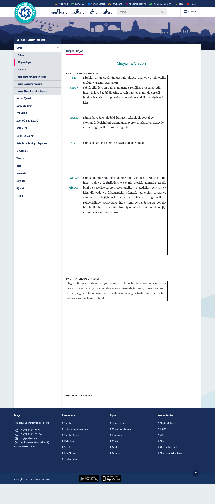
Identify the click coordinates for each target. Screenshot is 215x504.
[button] (192, 4)
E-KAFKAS (190, 12)
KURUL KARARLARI (37, 136)
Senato (67, 447)
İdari (18, 165)
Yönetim (20, 158)
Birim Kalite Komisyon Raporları (31, 143)
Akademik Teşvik (168, 423)
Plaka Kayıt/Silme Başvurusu (173, 453)
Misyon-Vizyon (24, 62)
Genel (37, 47)
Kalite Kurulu (70, 441)
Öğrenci (37, 188)
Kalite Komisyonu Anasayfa (30, 84)
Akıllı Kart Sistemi (168, 447)
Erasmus (116, 453)
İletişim (19, 195)
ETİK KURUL (21, 113)
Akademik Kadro (24, 106)
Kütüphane (117, 435)
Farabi (115, 447)
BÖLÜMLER (37, 128)
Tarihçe (21, 55)
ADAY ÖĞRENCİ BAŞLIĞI (27, 120)
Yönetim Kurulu (71, 435)
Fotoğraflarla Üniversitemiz (77, 429)
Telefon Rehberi (71, 459)
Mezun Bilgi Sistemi (121, 429)
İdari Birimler (70, 453)
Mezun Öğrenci (23, 98)
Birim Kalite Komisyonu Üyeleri (32, 76)
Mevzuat (37, 180)
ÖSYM (163, 429)
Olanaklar (22, 69)
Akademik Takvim (120, 423)
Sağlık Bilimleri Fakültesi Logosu (32, 91)
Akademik (37, 173)
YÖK (162, 435)
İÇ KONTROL (37, 150)
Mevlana (116, 441)
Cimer (162, 441)
